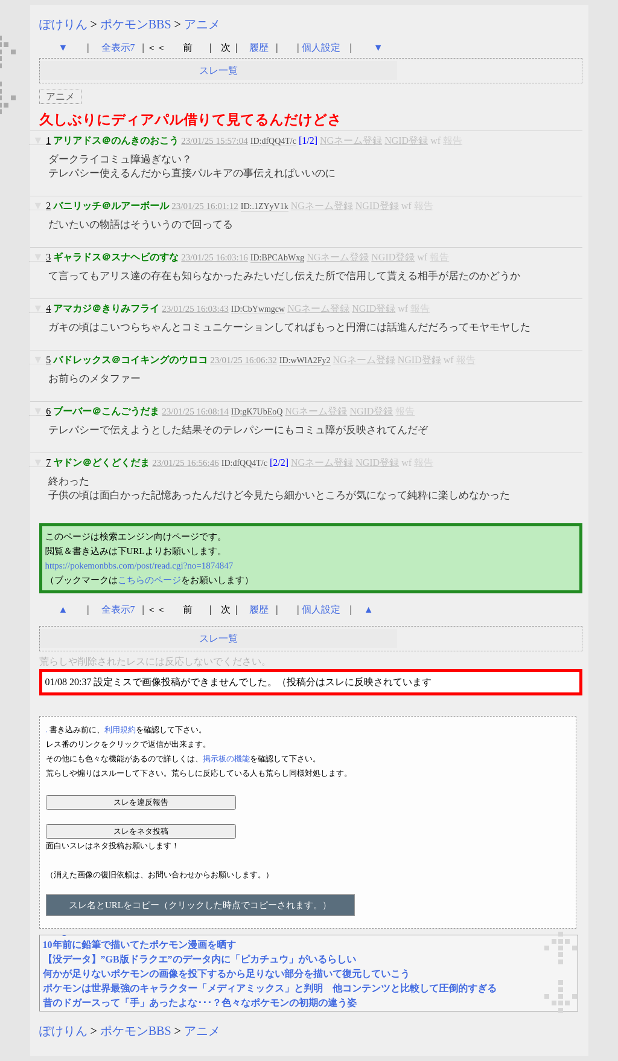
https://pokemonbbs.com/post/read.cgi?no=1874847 (139, 565)
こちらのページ (149, 580)
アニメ (202, 24)
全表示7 (118, 47)
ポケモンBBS (135, 24)
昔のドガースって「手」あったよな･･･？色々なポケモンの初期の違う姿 (200, 1003)
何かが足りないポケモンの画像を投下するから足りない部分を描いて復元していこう (226, 974)
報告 (452, 140)
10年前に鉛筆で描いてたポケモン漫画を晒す (139, 945)
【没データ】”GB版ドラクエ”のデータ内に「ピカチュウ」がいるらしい (199, 959)
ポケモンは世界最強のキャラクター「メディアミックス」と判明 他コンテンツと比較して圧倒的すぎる (270, 988)
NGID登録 (406, 140)
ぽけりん (63, 24)
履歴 (260, 47)
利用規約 (120, 729)
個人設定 (321, 47)
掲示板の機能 (226, 758)
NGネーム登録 (351, 140)
